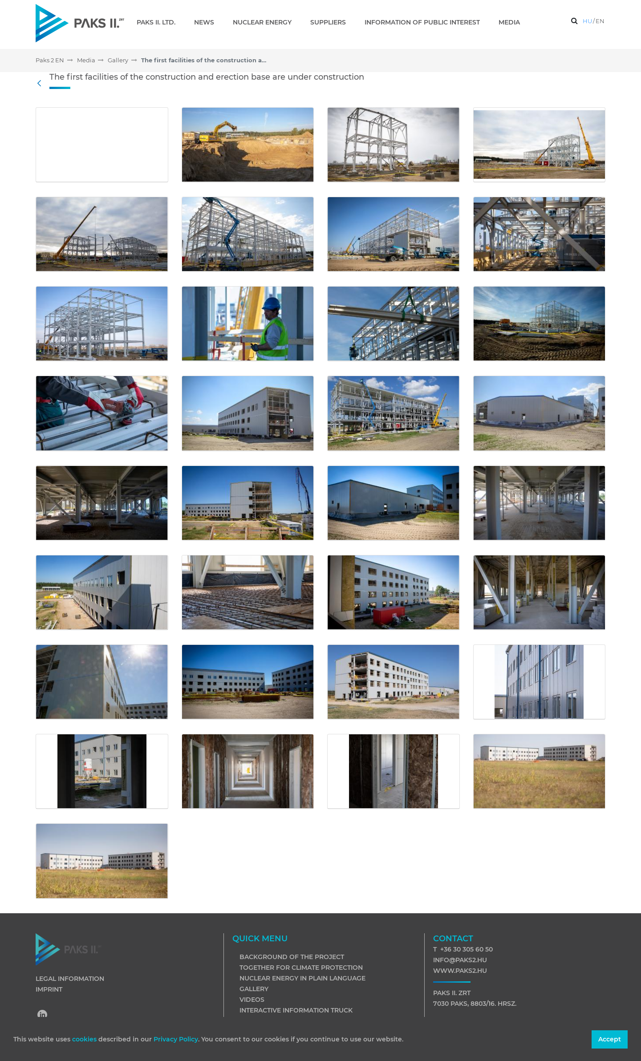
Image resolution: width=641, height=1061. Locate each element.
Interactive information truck (296, 1010)
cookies (85, 1039)
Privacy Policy (176, 1039)
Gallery (253, 989)
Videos (251, 1000)
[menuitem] (159, 22)
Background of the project (291, 957)
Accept (609, 1039)
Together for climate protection (301, 968)
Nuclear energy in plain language (302, 978)
